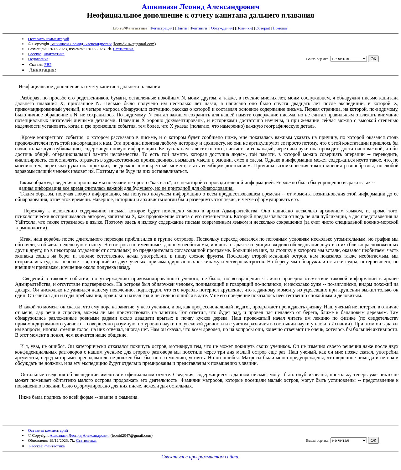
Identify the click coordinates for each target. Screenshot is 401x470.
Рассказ (35, 53)
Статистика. (123, 48)
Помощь (280, 28)
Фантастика (54, 53)
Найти (181, 28)
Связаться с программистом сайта (200, 456)
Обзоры (262, 28)
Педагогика (38, 58)
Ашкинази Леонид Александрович (200, 7)
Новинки (244, 28)
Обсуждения (221, 28)
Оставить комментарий (48, 38)
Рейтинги (199, 28)
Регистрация (162, 28)
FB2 (47, 64)
